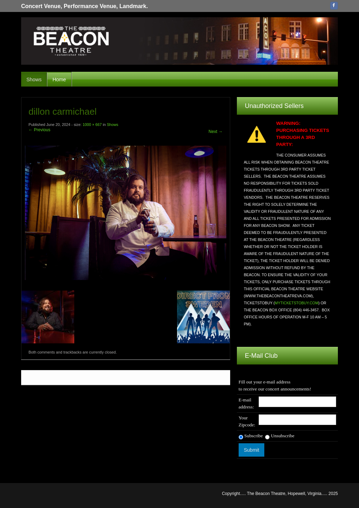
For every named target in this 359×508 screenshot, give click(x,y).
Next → (216, 131)
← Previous (39, 129)
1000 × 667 (92, 124)
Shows (34, 79)
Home (59, 79)
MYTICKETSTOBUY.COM (297, 303)
